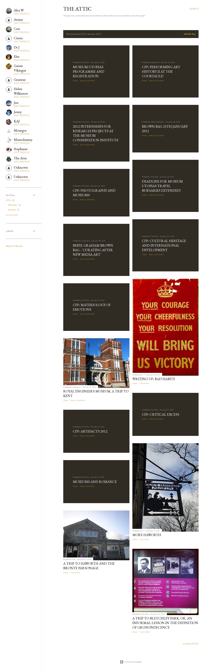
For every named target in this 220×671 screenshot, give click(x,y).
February (14, 205)
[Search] (194, 8)
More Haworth (146, 535)
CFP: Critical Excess (160, 414)
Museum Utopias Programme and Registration (88, 71)
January (13, 209)
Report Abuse (14, 246)
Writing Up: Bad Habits (153, 379)
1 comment (144, 383)
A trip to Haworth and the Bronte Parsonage (89, 565)
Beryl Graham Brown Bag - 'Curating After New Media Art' (93, 250)
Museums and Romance (95, 481)
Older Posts (191, 644)
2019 (10, 200)
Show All (190, 34)
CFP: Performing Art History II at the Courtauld (161, 71)
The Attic (77, 8)
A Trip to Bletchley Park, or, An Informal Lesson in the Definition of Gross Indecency (165, 623)
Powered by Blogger (131, 662)
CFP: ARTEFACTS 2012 (90, 431)
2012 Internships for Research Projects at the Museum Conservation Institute (95, 133)
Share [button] (75, 80)
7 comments (144, 632)
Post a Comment (87, 80)
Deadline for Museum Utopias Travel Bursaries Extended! (162, 186)
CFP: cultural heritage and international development (164, 245)
